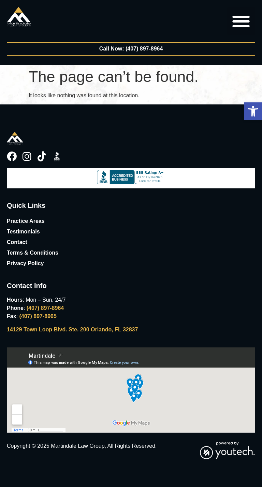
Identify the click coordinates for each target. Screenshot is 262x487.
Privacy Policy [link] (25, 263)
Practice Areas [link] (26, 221)
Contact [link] (17, 242)
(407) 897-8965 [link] (37, 316)
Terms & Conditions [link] (32, 253)
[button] (253, 111)
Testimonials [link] (23, 231)
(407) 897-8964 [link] (45, 308)
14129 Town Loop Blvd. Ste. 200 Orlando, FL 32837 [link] (72, 329)
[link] (19, 17)
